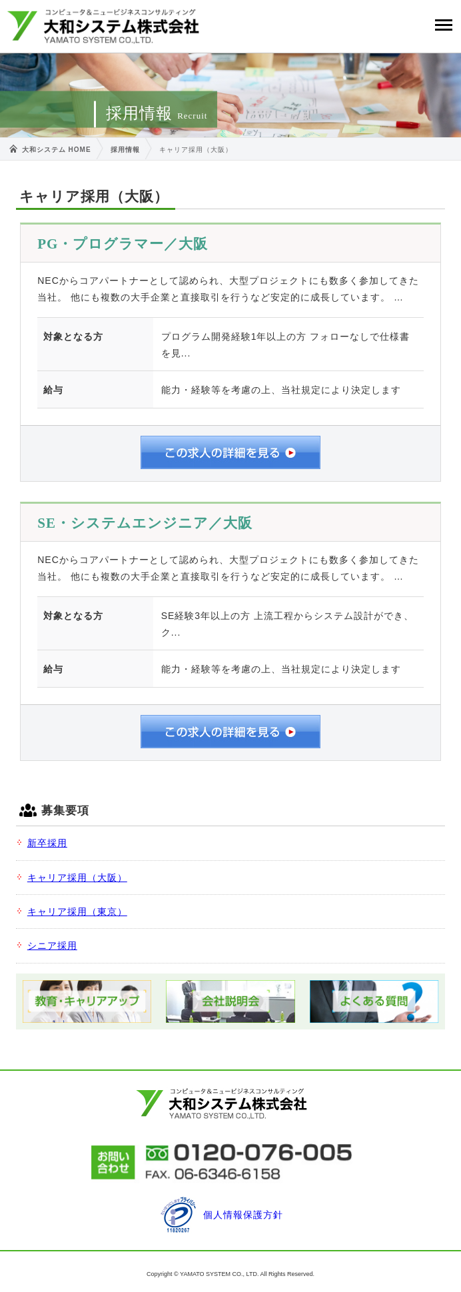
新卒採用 (47, 843)
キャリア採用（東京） (77, 911)
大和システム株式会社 (103, 26)
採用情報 (125, 149)
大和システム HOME (56, 149)
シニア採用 (52, 945)
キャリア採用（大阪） (77, 877)
